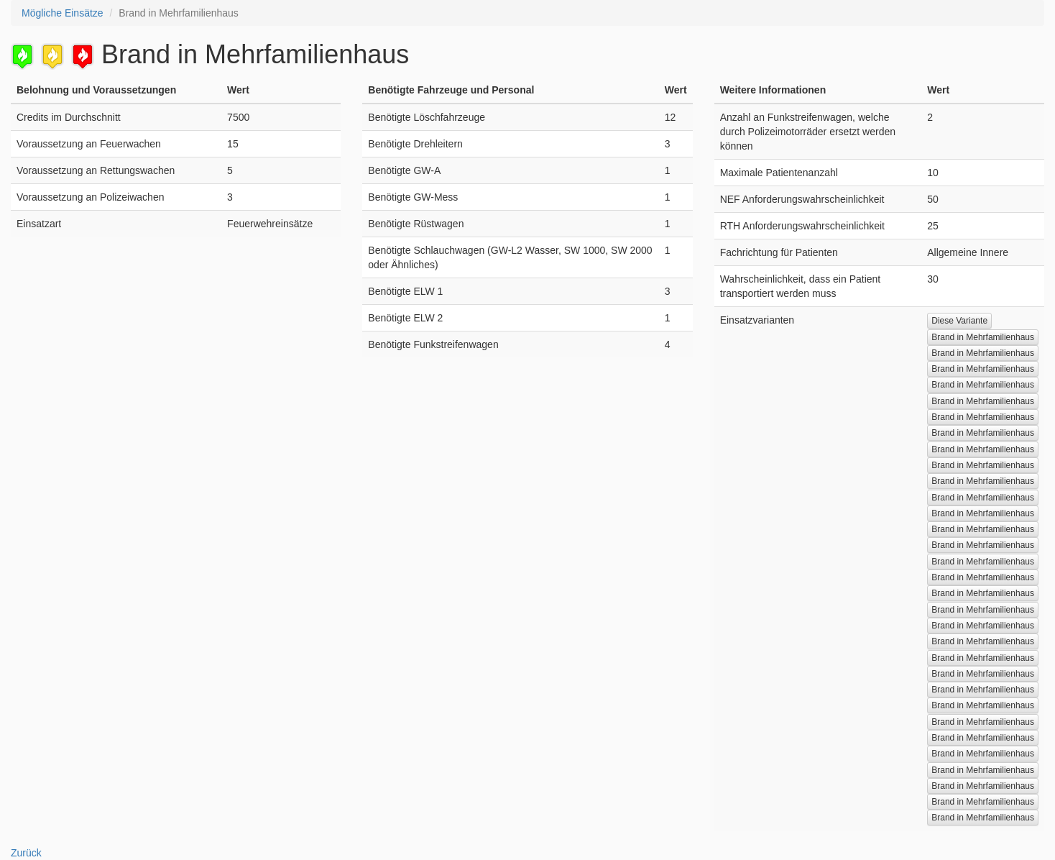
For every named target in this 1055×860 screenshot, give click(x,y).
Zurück (26, 853)
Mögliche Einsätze (62, 13)
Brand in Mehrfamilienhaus (982, 337)
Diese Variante (959, 321)
